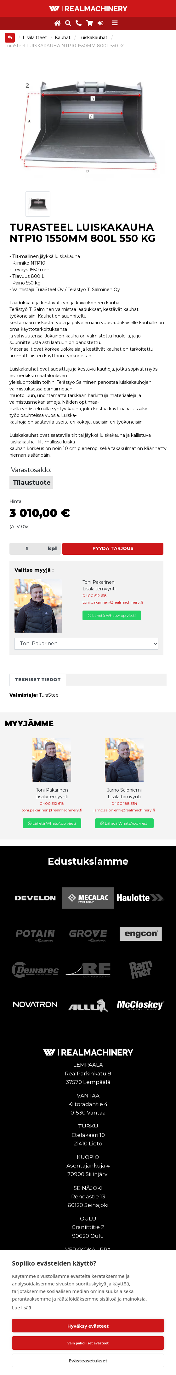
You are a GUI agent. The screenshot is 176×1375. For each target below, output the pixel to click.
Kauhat (63, 37)
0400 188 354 (124, 803)
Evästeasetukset (88, 1360)
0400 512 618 (94, 595)
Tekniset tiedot (38, 679)
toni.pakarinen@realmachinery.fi (112, 602)
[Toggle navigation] (115, 23)
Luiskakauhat (93, 37)
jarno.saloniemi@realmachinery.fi (124, 810)
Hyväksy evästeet (88, 1326)
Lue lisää (21, 1307)
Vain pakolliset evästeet (88, 1343)
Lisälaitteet (35, 37)
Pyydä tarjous (113, 548)
